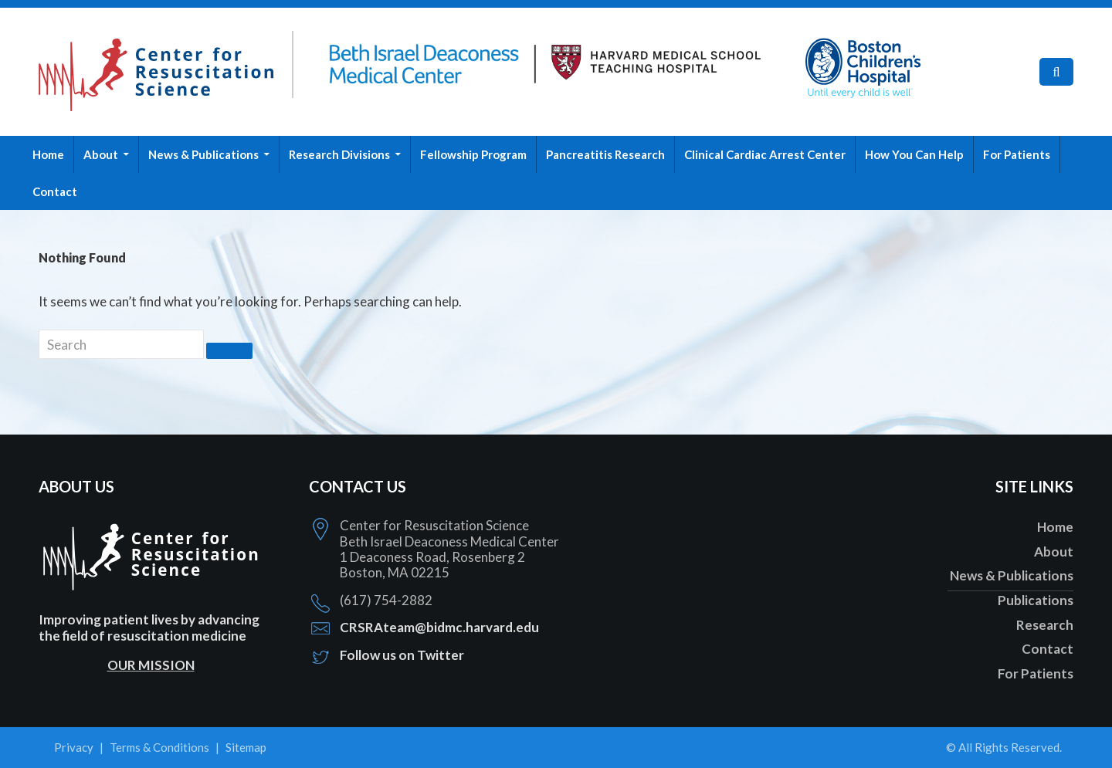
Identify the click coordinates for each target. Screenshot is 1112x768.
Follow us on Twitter (402, 655)
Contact (54, 191)
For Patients (1016, 154)
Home (48, 154)
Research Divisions (339, 154)
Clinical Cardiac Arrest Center (765, 154)
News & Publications (203, 154)
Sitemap (245, 747)
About (100, 154)
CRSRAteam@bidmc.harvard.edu (439, 627)
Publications (1035, 600)
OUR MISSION (151, 665)
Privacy (73, 747)
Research (1044, 625)
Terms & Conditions (159, 747)
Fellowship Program (473, 154)
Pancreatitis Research (605, 154)
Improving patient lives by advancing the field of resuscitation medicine (149, 627)
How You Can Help (914, 154)
